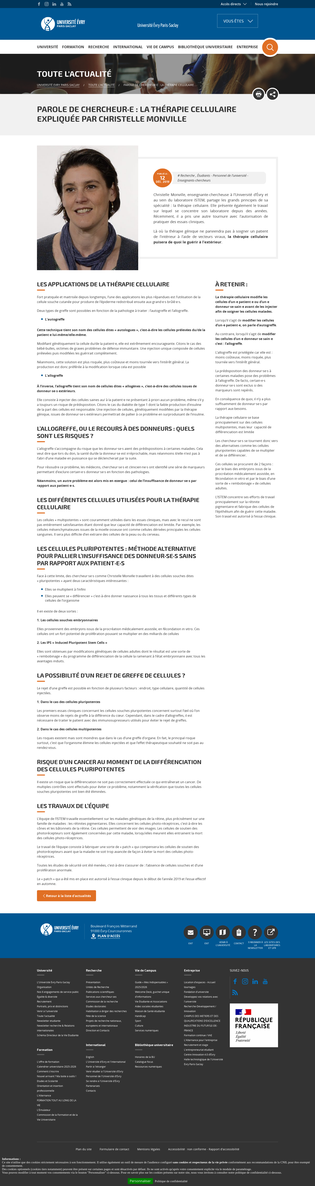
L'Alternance (44, 1095)
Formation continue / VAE (198, 1035)
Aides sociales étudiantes (149, 1006)
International (128, 46)
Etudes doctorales (96, 1006)
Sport (138, 1021)
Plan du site (84, 1149)
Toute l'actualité (101, 85)
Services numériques (147, 1030)
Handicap (140, 1016)
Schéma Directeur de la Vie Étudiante (58, 1035)
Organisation (44, 987)
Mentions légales (148, 1149)
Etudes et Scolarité (47, 1081)
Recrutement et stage (196, 1045)
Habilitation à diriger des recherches (106, 1011)
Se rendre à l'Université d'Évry (103, 1081)
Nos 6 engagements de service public (58, 992)
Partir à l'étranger (96, 1066)
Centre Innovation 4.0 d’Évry (199, 1054)
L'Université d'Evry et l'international (106, 1062)
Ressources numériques (148, 1066)
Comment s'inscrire (48, 1071)
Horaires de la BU (145, 1057)
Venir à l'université (47, 1011)
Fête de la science (96, 1016)
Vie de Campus (160, 46)
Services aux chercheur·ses (101, 996)
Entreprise (247, 46)
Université (47, 46)
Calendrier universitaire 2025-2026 (56, 1066)
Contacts (91, 1090)
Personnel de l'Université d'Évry (103, 1076)
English (90, 1057)
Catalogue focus (144, 1062)
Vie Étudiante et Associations (151, 1001)
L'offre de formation (48, 1062)
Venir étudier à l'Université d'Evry (104, 1071)
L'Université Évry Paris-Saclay (53, 982)
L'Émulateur (43, 1110)
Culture (139, 1025)
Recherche (98, 46)
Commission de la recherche (102, 1001)
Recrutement (44, 1001)
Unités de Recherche (97, 987)
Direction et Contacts (97, 1030)
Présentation (93, 982)
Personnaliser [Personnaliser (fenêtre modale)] (140, 1181)
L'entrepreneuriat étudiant (199, 1049)
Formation (73, 46)
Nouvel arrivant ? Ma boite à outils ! (56, 1076)
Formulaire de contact (114, 1149)
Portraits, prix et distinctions (52, 1006)
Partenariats (93, 1086)
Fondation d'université (196, 992)
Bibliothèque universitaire (205, 46)
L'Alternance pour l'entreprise (200, 1040)
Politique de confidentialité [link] (171, 1181)
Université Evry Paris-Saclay (58, 85)
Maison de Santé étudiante (150, 1011)
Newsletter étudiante (48, 1021)
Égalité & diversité (47, 996)
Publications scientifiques (100, 992)
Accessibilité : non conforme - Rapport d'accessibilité (203, 1149)
